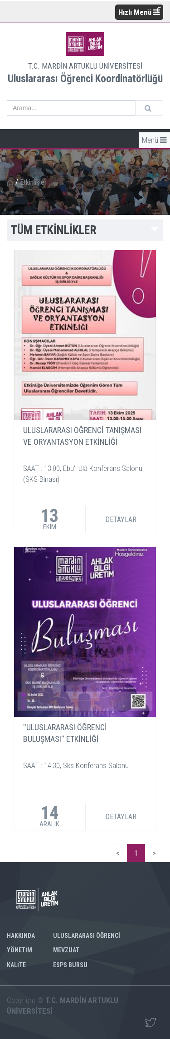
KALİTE (16, 965)
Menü (154, 139)
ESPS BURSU (70, 965)
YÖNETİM (19, 950)
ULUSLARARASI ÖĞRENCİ (86, 935)
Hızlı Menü (139, 12)
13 (49, 519)
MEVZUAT (66, 950)
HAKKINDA (21, 935)
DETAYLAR (120, 519)
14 (49, 816)
